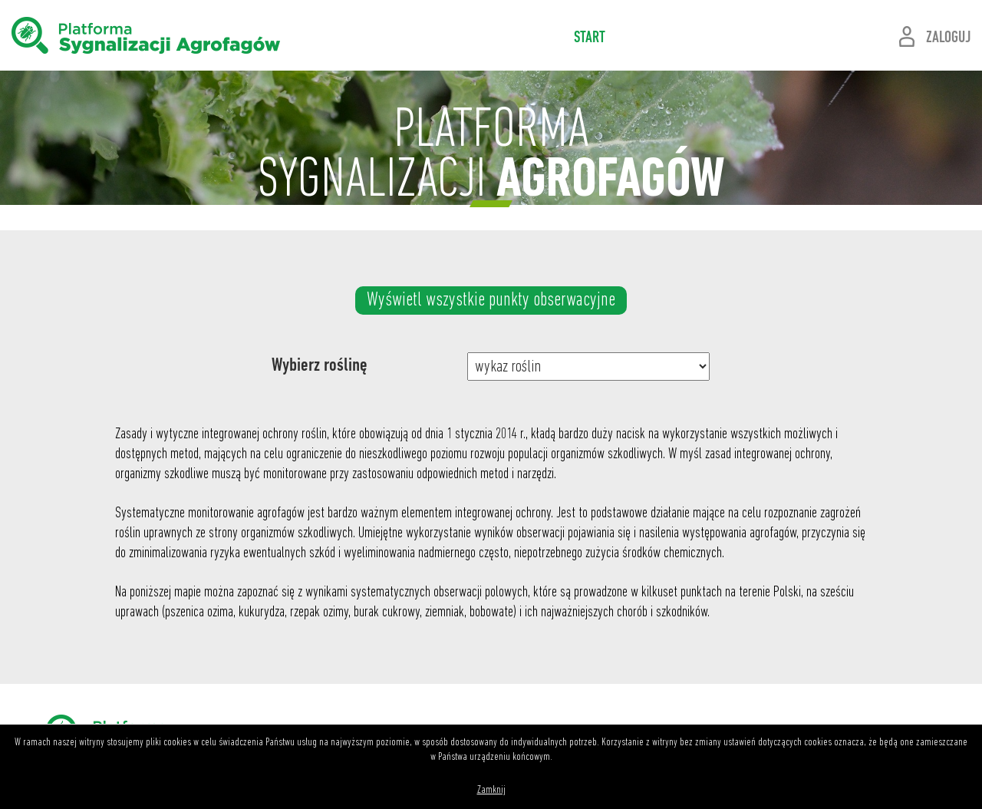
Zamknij (491, 790)
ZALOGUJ (948, 38)
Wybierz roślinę (319, 365)
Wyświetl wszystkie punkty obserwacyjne (491, 300)
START (589, 38)
